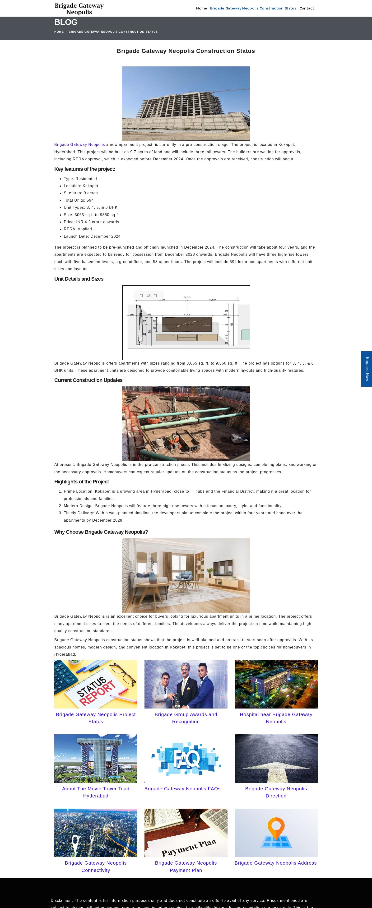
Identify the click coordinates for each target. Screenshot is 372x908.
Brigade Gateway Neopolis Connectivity (96, 866)
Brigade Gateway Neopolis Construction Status (253, 8)
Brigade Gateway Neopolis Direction (276, 792)
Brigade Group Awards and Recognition (186, 718)
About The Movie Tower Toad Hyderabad (96, 792)
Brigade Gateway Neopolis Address (276, 863)
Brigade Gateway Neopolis (79, 145)
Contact (306, 8)
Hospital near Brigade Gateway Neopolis (276, 718)
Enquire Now (367, 369)
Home (201, 8)
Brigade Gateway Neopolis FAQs (182, 788)
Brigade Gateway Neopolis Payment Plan (186, 866)
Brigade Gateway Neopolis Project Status (96, 718)
